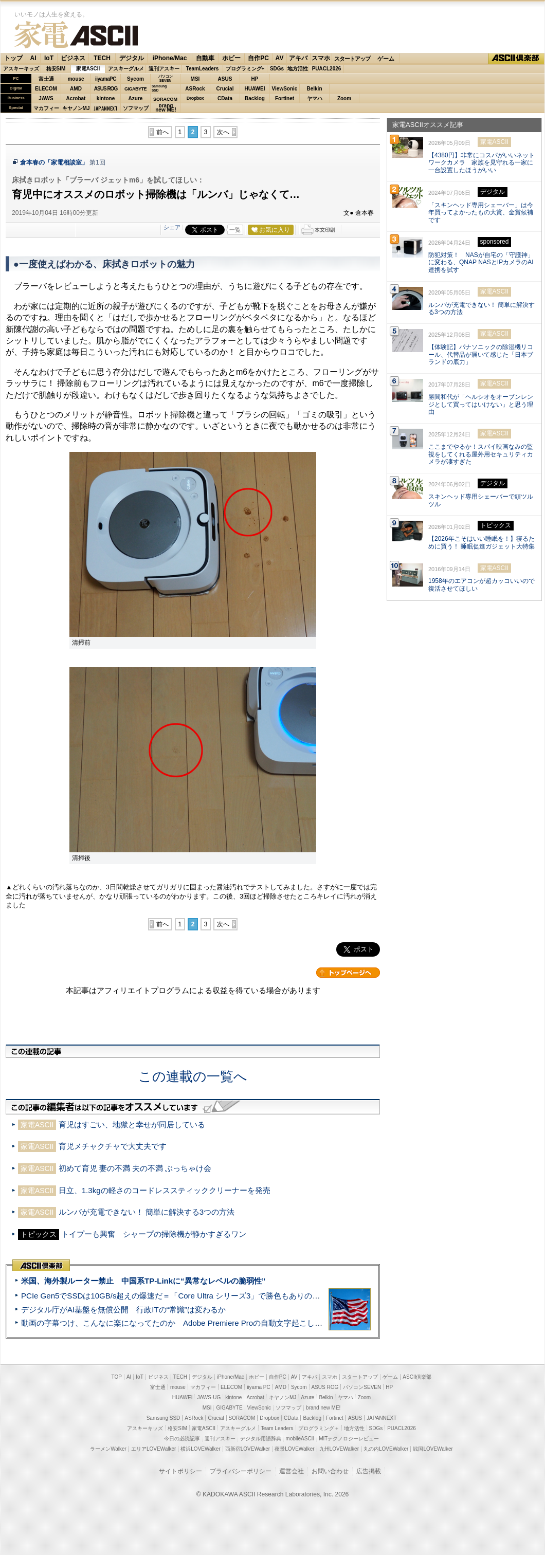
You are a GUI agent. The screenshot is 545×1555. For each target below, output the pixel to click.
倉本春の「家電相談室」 (54, 162)
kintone (106, 98)
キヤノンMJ (76, 108)
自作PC (258, 58)
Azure (136, 98)
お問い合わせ (330, 1471)
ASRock (195, 89)
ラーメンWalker (108, 1449)
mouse (75, 79)
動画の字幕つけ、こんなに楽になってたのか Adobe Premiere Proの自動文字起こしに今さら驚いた (195, 1323)
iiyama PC (258, 1387)
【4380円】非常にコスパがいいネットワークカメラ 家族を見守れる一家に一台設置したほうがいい (481, 163)
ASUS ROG (105, 89)
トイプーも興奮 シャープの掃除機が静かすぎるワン (153, 1234)
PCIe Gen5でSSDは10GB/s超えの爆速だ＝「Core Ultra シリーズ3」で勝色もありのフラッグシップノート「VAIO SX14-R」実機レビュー (259, 1295)
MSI (195, 79)
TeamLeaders (202, 68)
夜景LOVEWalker (294, 1449)
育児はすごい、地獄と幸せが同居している (132, 1124)
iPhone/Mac (170, 58)
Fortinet (284, 98)
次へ (223, 132)
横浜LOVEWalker (200, 1449)
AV (280, 58)
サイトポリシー (180, 1471)
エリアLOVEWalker (153, 1449)
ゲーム (385, 59)
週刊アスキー (164, 68)
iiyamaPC (105, 79)
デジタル (131, 58)
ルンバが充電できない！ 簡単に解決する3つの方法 (147, 1212)
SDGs (277, 68)
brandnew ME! (165, 108)
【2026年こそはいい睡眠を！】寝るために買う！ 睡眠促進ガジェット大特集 (481, 542)
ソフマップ (136, 108)
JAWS (46, 98)
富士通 (46, 79)
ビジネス (73, 58)
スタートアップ (352, 59)
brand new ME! (323, 1408)
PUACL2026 (326, 68)
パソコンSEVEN (165, 78)
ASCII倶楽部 (516, 58)
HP (255, 79)
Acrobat (76, 98)
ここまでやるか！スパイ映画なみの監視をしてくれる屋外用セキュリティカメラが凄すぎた (480, 454)
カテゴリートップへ (348, 972)
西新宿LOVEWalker (247, 1449)
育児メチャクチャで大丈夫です (113, 1146)
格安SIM (56, 68)
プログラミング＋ (318, 1428)
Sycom (135, 79)
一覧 (235, 230)
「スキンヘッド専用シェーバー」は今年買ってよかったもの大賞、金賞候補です (480, 213)
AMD (76, 89)
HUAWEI (255, 89)
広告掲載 (368, 1471)
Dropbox (195, 98)
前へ (162, 132)
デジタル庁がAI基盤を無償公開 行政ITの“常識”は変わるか (123, 1309)
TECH (102, 58)
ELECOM (46, 89)
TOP (117, 1377)
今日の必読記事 (182, 1438)
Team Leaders (277, 1428)
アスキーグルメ (126, 68)
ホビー (231, 58)
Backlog (255, 98)
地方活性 (297, 68)
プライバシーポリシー (240, 1471)
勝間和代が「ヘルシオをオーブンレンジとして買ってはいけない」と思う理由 (480, 404)
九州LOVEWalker (339, 1449)
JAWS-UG (209, 1397)
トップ (13, 58)
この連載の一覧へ (192, 1076)
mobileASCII (300, 1438)
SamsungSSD (159, 88)
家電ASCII (76, 34)
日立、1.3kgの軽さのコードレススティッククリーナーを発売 (164, 1190)
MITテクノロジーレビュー (349, 1438)
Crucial (225, 89)
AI (33, 58)
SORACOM (242, 1418)
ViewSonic (285, 89)
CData (224, 98)
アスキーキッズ (21, 68)
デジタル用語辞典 (260, 1438)
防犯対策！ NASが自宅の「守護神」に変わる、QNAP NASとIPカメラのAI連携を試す (481, 262)
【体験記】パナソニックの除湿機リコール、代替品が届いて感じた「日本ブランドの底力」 (480, 354)
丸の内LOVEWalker (386, 1449)
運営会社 (291, 1471)
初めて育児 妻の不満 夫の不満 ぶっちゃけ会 (135, 1168)
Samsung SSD (163, 1418)
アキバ (298, 58)
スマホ (321, 58)
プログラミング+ (245, 68)
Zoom (344, 98)
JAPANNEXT (106, 108)
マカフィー (46, 108)
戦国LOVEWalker (432, 1449)
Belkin (314, 89)
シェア (172, 227)
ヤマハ (314, 98)
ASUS (225, 79)
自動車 (205, 58)
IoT (48, 58)
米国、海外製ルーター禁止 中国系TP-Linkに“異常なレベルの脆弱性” (143, 1280)
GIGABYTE (135, 89)
